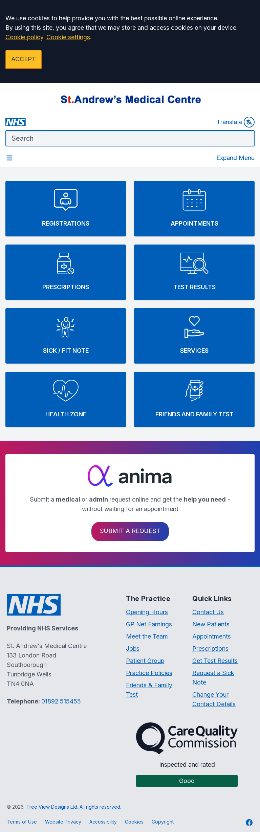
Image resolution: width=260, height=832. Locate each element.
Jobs (132, 648)
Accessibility (103, 822)
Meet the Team (147, 636)
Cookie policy (24, 37)
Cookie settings (68, 37)
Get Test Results (215, 660)
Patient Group (145, 660)
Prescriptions (210, 648)
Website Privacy (63, 822)
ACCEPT (23, 59)
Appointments (211, 636)
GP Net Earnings (149, 624)
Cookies (134, 822)
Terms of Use (22, 822)
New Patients (211, 624)
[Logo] (130, 99)
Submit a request (130, 530)
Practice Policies (149, 672)
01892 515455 (61, 701)
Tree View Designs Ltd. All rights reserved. (73, 807)
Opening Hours (147, 612)
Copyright (163, 822)
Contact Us (208, 612)
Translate (236, 122)
